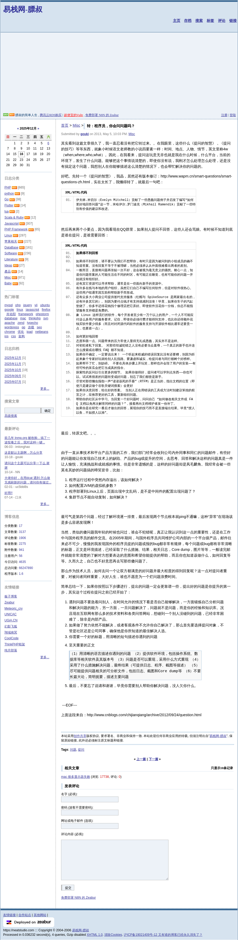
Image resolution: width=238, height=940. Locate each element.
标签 (210, 20)
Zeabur (9, 602)
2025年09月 (12, 376)
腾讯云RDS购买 (51, 115)
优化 (21, 332)
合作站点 (24, 915)
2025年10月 (12, 370)
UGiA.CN (10, 620)
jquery (27, 305)
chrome (9, 332)
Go (6, 199)
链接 (233, 20)
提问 (81, 749)
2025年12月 (12, 358)
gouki (84, 134)
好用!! (8, 493)
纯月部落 (10, 650)
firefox (46, 309)
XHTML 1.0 (95, 935)
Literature (11, 259)
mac (23, 318)
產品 (7, 271)
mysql (8, 305)
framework (25, 314)
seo (39, 327)
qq (23, 327)
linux (20, 309)
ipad (30, 332)
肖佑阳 (11, 314)
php (18, 305)
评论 (221, 20)
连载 (31, 327)
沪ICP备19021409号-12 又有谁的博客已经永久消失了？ (163, 935)
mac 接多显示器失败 (75, 777)
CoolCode (11, 638)
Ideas (8, 265)
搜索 (199, 20)
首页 (64, 125)
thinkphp (35, 318)
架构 (21, 336)
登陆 (233, 115)
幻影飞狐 (10, 626)
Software (10, 253)
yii (35, 305)
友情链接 (9, 915)
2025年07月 (12, 382)
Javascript (11, 223)
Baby (8, 283)
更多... (44, 388)
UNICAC (10, 614)
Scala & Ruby (14, 217)
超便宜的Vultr (73, 115)
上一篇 (141, 759)
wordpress (11, 327)
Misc (76, 125)
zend (20, 323)
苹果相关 (10, 241)
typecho (32, 323)
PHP (7, 187)
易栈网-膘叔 (22, 9)
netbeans (41, 332)
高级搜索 (10, 416)
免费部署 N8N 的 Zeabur (101, 115)
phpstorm (42, 314)
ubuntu (45, 305)
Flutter (8, 205)
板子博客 (10, 596)
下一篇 (153, 759)
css (13, 336)
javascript (32, 309)
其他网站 (40, 915)
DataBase (11, 247)
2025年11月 (12, 364)
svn (45, 318)
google (9, 309)
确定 (47, 411)
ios (6, 336)
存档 (187, 20)
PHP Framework (16, 229)
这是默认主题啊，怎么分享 (23, 452)
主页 (176, 20)
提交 (68, 888)
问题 (73, 749)
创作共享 (80, 736)
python (9, 193)
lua (6, 211)
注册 (224, 115)
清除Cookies (113, 935)
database (10, 318)
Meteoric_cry (13, 608)
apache (9, 323)
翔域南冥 (10, 632)
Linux (8, 235)
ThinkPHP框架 (14, 644)
